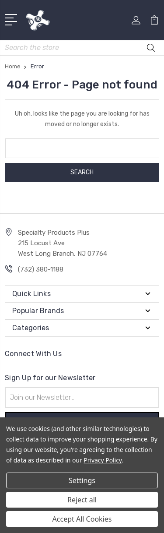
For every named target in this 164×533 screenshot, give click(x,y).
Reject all (82, 500)
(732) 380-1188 (40, 269)
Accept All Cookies (82, 519)
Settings (82, 480)
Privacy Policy (103, 460)
